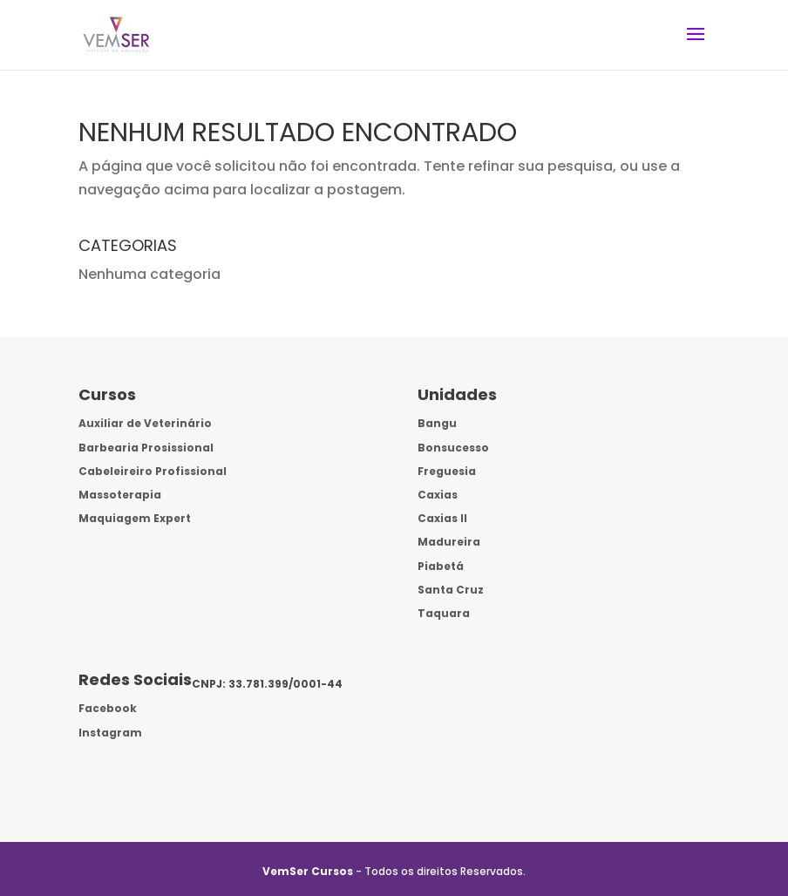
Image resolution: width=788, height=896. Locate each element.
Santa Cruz (451, 589)
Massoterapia (119, 494)
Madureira (449, 541)
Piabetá (441, 566)
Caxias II (442, 518)
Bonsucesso (453, 447)
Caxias (438, 494)
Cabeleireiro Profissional (152, 471)
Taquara (444, 613)
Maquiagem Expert (134, 518)
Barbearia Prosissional (146, 447)
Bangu (437, 423)
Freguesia (447, 471)
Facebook (107, 708)
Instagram (110, 732)
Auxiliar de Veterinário (145, 423)
